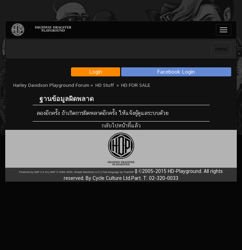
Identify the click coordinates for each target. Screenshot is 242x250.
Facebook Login (176, 72)
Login (95, 72)
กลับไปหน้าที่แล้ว (121, 125)
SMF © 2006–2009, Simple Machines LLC (75, 172)
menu (221, 49)
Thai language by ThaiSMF (118, 172)
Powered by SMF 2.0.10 (33, 172)
